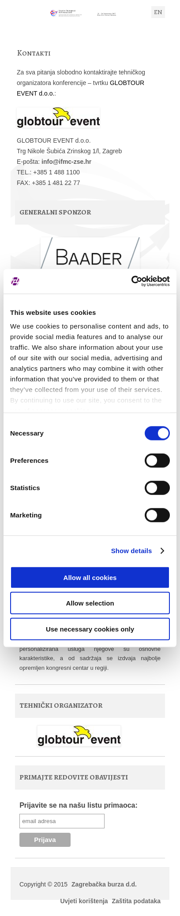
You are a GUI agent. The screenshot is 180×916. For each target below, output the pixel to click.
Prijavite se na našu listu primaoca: (78, 805)
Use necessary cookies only (90, 628)
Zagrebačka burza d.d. (104, 884)
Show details (131, 550)
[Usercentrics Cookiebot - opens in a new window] (131, 281)
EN (158, 12)
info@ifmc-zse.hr (66, 161)
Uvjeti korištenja (84, 901)
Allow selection (90, 603)
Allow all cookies (90, 577)
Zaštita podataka (136, 901)
